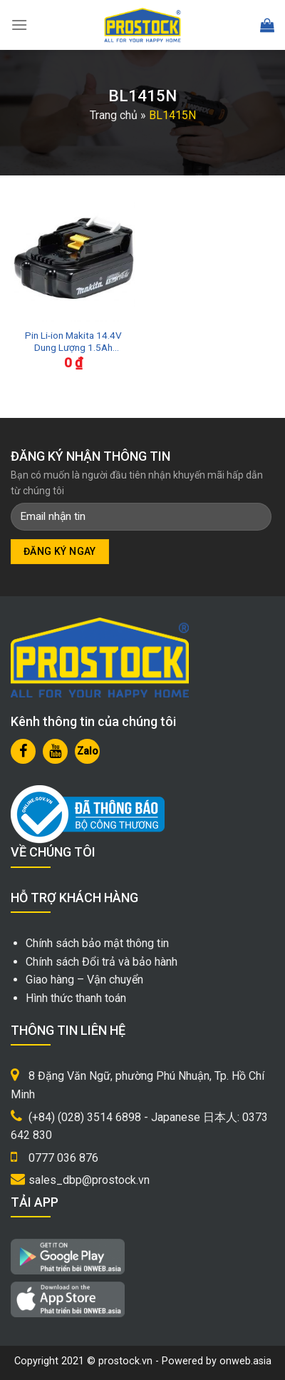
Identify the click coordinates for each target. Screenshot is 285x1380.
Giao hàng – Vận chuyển (84, 979)
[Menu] (19, 24)
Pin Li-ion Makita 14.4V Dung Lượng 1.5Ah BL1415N (73, 341)
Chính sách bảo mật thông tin (97, 943)
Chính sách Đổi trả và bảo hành (101, 961)
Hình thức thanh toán (76, 998)
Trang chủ (114, 115)
